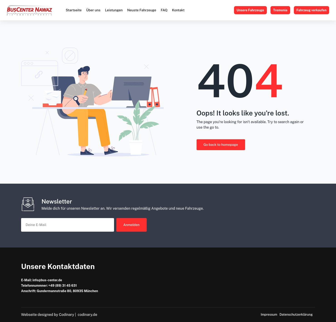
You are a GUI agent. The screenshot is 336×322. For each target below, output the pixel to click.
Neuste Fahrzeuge (141, 10)
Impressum (269, 314)
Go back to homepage (221, 145)
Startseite (74, 10)
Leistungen (114, 10)
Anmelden (131, 225)
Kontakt (178, 10)
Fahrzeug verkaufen (311, 10)
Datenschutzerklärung (296, 314)
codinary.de (87, 314)
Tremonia (280, 10)
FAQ (164, 10)
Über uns (93, 10)
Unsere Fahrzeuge (250, 10)
